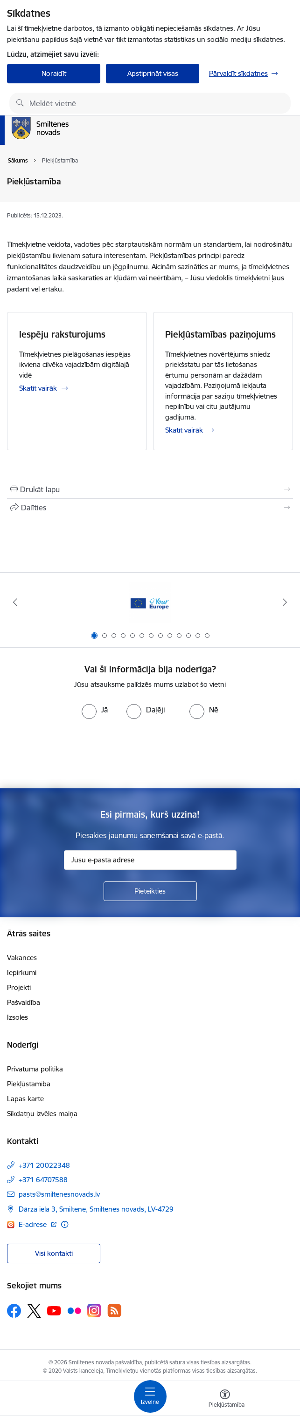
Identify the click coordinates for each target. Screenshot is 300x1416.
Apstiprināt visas (152, 73)
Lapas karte (25, 1098)
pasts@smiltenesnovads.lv (59, 1194)
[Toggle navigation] (150, 1396)
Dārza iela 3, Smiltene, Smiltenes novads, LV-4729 (96, 1209)
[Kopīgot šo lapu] (150, 507)
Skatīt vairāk (38, 388)
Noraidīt (54, 73)
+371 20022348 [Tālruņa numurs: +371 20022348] (44, 1165)
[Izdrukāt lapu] (150, 489)
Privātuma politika (35, 1068)
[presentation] (150, 754)
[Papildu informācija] (64, 1224)
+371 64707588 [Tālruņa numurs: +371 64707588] (43, 1179)
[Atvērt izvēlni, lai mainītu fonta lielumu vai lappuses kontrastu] (225, 1399)
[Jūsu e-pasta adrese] (150, 860)
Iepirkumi (21, 972)
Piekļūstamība (28, 1083)
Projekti (19, 987)
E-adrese (34, 1224)
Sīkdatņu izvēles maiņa (42, 1113)
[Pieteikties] (150, 891)
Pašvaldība (23, 1002)
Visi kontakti (54, 1253)
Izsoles (17, 1017)
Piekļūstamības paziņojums (220, 334)
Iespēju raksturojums (62, 334)
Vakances (22, 957)
